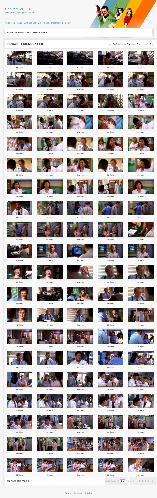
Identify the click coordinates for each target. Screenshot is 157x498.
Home (10, 32)
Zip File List (43, 23)
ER (29, 9)
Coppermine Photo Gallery (83, 493)
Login (67, 23)
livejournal (29, 12)
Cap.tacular (14, 9)
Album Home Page (13, 23)
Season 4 (20, 32)
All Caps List (30, 23)
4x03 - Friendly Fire (37, 32)
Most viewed (57, 23)
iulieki (18, 12)
